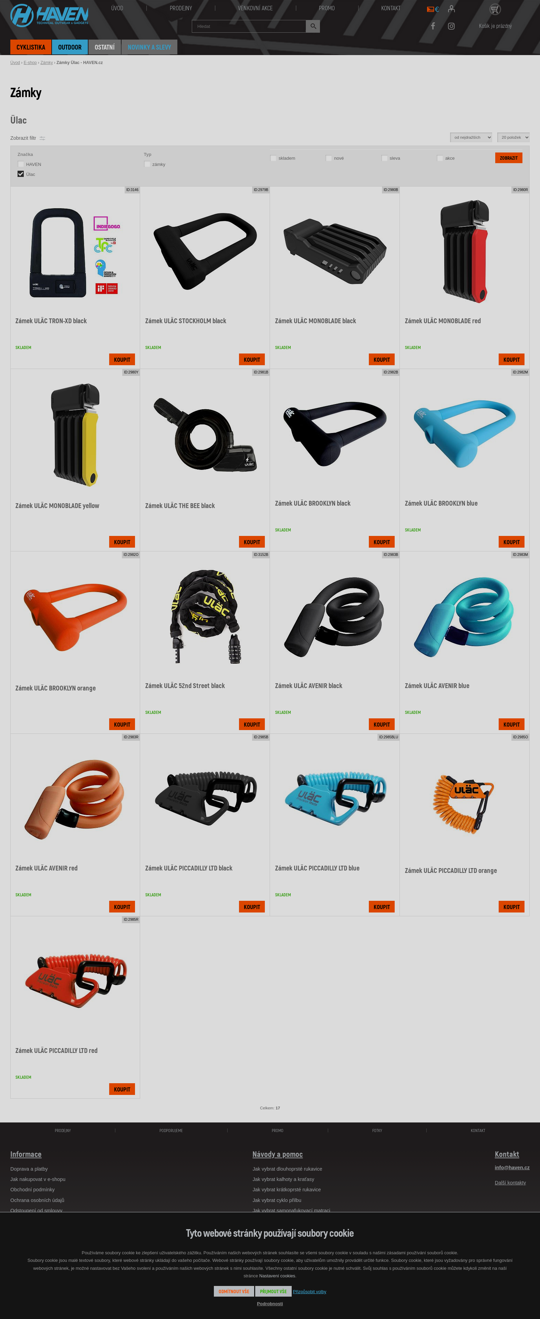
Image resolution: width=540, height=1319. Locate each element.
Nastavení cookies (277, 1275)
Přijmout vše (273, 1291)
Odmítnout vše (234, 1291)
